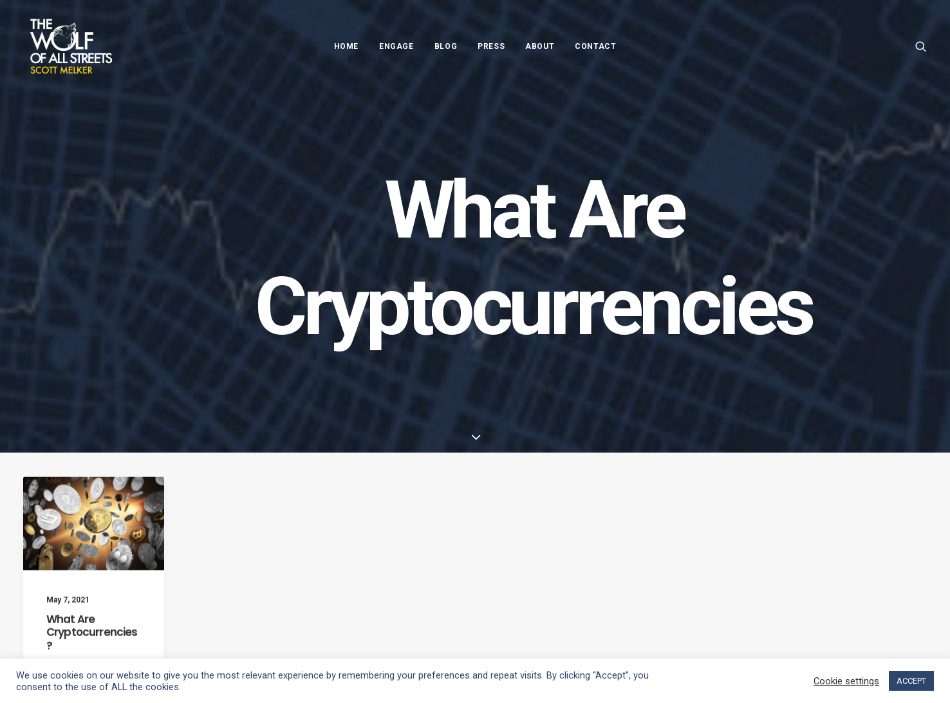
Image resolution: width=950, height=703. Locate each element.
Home (346, 46)
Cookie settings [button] (846, 681)
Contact (595, 46)
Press (491, 46)
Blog (445, 46)
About (539, 46)
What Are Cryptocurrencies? (91, 642)
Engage (396, 46)
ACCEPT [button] (911, 681)
